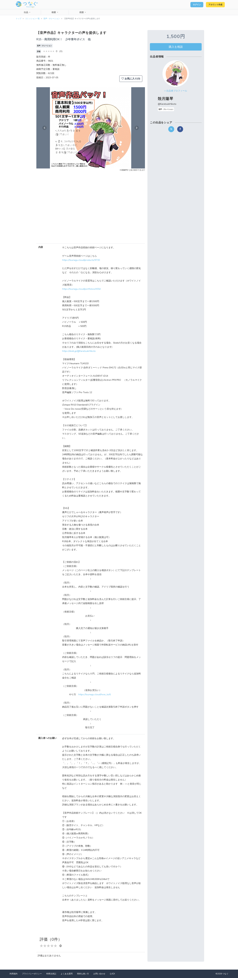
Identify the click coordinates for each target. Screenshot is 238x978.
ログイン (191, 4)
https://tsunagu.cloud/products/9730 (81, 260)
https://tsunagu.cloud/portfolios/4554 (81, 289)
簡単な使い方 (83, 973)
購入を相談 (176, 47)
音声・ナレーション (51, 18)
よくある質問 (67, 973)
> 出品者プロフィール (175, 90)
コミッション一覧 (32, 18)
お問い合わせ (99, 973)
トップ (18, 18)
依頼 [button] (81, 12)
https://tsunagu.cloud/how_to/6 (94, 694)
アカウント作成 (213, 4)
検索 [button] (54, 12)
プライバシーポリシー (32, 973)
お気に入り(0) (130, 78)
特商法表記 (51, 973)
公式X (112, 973)
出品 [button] (26, 12)
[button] (44, 127)
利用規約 (14, 973)
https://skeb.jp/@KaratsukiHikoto (79, 351)
